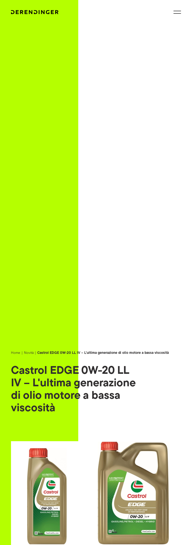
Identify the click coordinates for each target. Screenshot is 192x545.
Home (15, 353)
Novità (29, 353)
